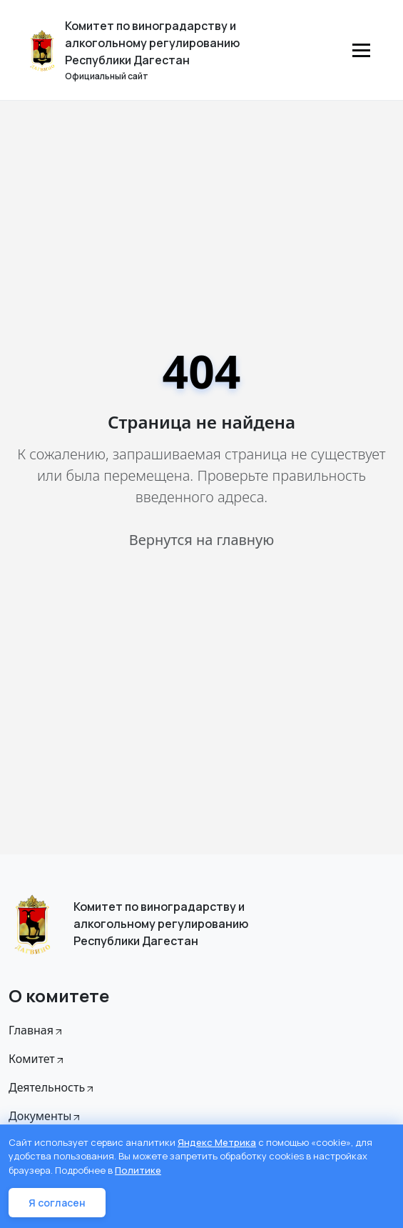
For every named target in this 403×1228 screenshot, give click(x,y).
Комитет (37, 1059)
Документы (45, 1116)
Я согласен (57, 1202)
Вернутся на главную (201, 539)
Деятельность (52, 1087)
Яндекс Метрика (217, 1142)
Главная (36, 1030)
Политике (138, 1170)
